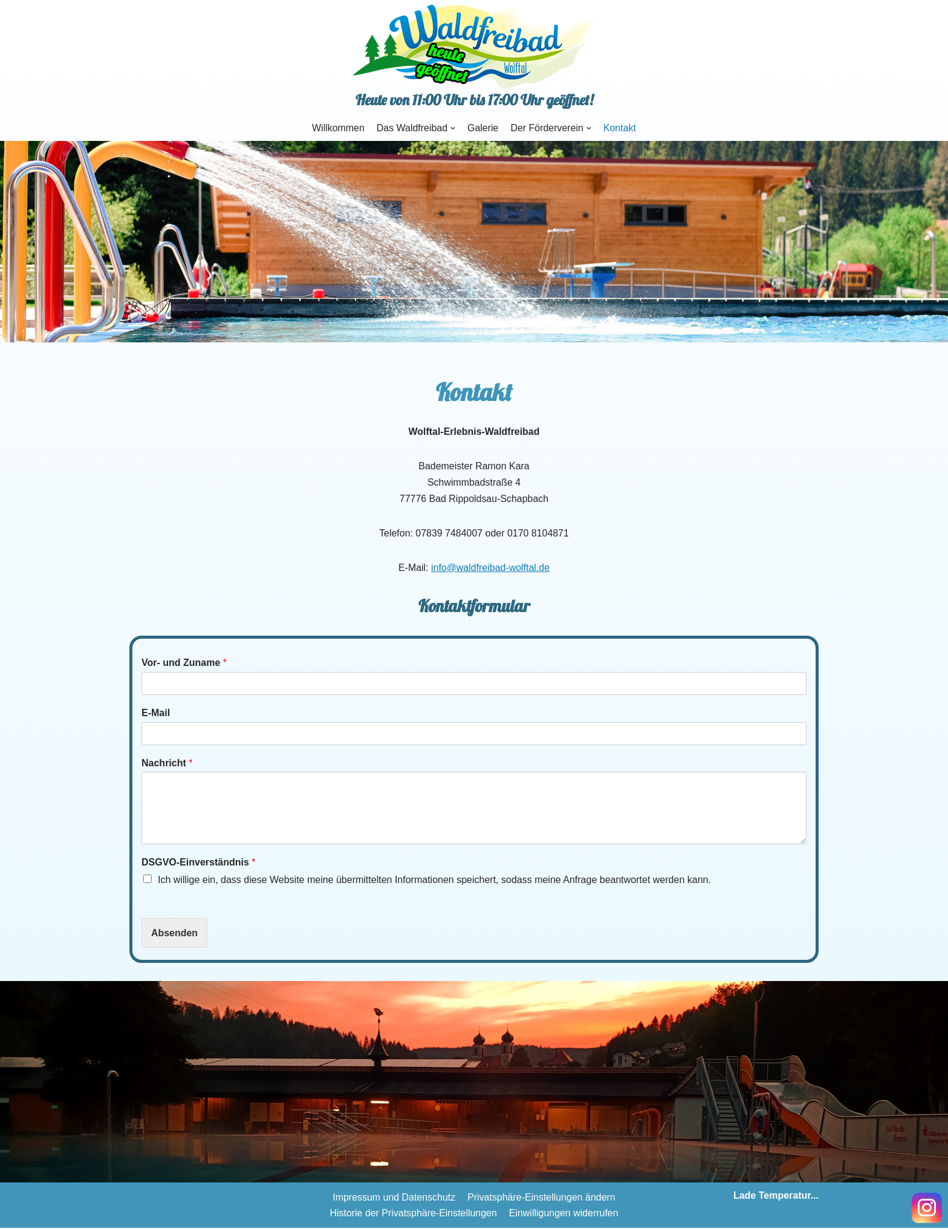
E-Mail (155, 713)
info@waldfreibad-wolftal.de (490, 568)
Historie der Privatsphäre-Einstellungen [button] (413, 1213)
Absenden (174, 933)
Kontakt (620, 128)
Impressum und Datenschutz (393, 1198)
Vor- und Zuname (184, 663)
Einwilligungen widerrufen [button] (563, 1213)
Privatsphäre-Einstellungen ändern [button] (541, 1198)
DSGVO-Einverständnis (198, 863)
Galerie (483, 128)
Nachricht (166, 763)
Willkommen (337, 128)
